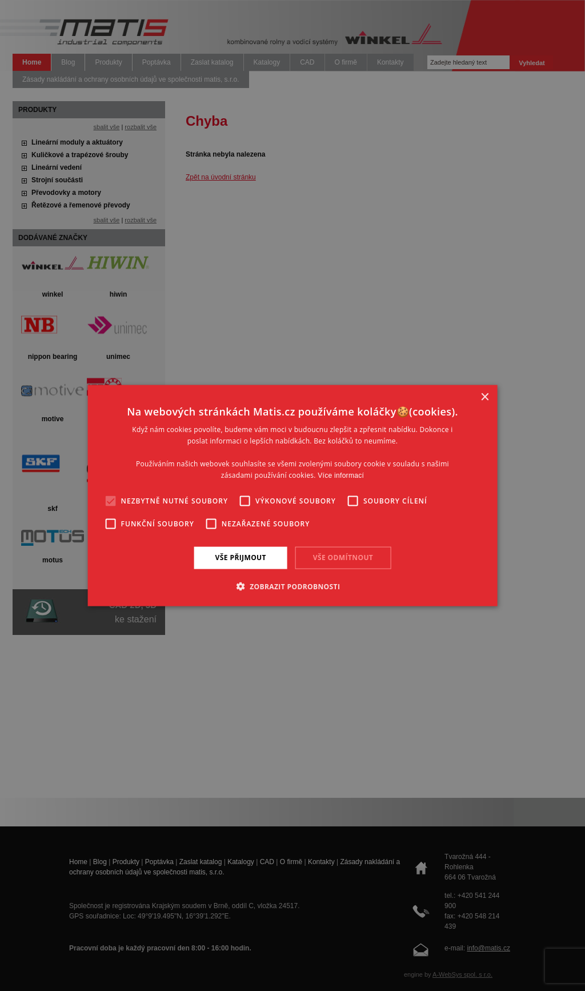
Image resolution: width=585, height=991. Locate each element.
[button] (292, 586)
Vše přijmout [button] (240, 557)
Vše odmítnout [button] (343, 557)
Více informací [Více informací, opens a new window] (341, 475)
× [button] (484, 397)
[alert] (292, 495)
